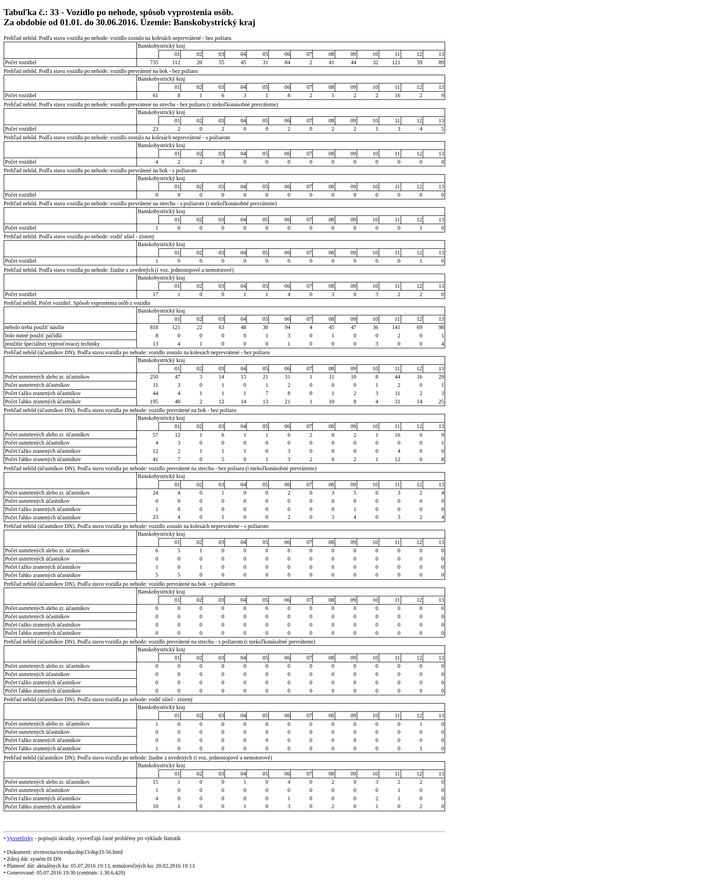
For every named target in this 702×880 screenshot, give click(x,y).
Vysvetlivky (20, 838)
